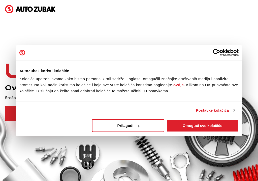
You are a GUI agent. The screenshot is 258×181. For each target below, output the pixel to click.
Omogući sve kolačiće (202, 125)
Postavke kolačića (212, 110)
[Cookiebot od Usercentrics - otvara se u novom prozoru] (217, 52)
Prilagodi (128, 125)
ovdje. (179, 85)
